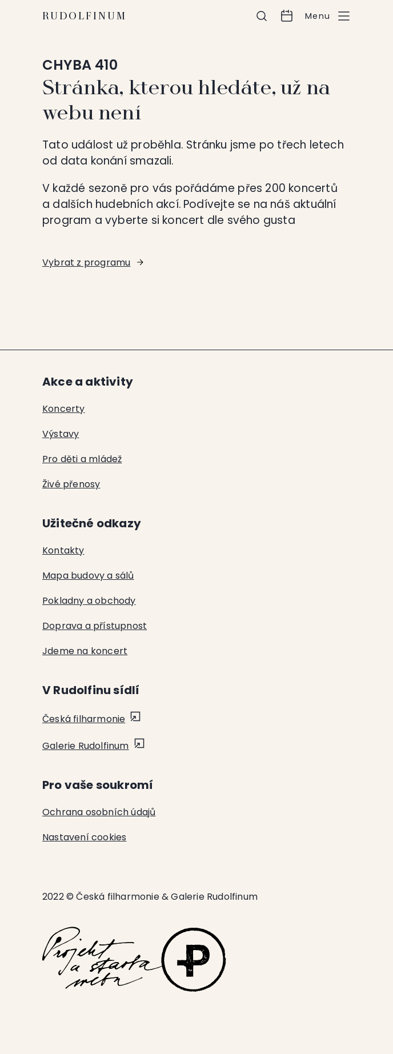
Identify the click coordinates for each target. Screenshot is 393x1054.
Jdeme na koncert (84, 651)
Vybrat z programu (86, 262)
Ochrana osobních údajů (98, 812)
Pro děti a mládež (82, 459)
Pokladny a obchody (89, 600)
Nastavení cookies (84, 837)
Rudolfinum (84, 16)
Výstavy (60, 433)
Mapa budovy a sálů (88, 575)
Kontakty (63, 550)
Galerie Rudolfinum (85, 745)
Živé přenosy (71, 484)
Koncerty (63, 408)
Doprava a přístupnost (94, 625)
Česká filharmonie (83, 719)
